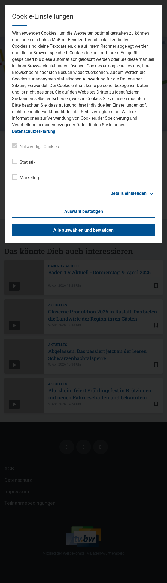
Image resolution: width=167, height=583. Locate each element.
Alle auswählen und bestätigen (83, 230)
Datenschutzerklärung (33, 131)
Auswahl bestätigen (83, 211)
